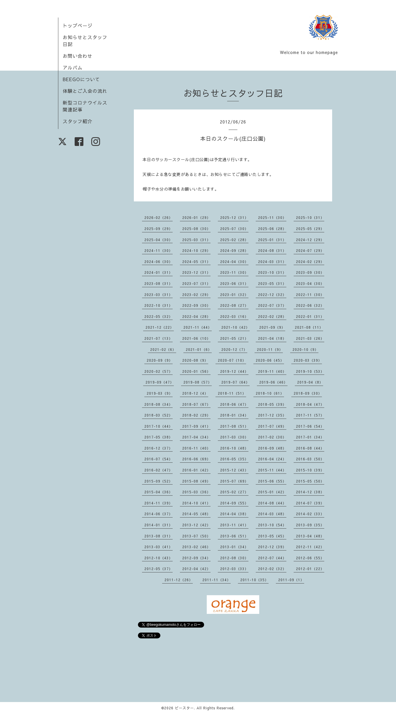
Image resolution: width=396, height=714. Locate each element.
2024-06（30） (158, 261)
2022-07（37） (272, 305)
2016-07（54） (158, 459)
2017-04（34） (196, 437)
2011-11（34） (216, 579)
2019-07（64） (235, 382)
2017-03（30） (234, 437)
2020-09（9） (160, 360)
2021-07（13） (158, 338)
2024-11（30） (158, 250)
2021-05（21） (234, 338)
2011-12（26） (178, 579)
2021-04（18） (272, 338)
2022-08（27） (234, 305)
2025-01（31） (272, 239)
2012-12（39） (272, 546)
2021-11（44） (197, 327)
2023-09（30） (310, 272)
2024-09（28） (234, 250)
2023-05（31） (272, 283)
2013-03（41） (158, 546)
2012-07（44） (272, 557)
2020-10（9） (305, 349)
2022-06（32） (310, 305)
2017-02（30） (272, 437)
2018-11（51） (232, 393)
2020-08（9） (195, 360)
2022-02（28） (272, 316)
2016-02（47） (158, 470)
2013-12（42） (196, 525)
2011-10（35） (254, 579)
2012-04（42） (196, 568)
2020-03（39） (308, 360)
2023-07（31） (196, 283)
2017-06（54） (310, 426)
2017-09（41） (196, 426)
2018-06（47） (234, 404)
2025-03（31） (196, 239)
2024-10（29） (196, 250)
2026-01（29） (196, 217)
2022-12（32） (272, 294)
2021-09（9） (272, 327)
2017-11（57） (310, 415)
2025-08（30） (196, 228)
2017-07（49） (272, 426)
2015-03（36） (196, 492)
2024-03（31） (272, 261)
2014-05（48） (196, 513)
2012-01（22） (310, 568)
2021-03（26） (310, 338)
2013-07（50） (196, 536)
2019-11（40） (272, 371)
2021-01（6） (199, 349)
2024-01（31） (158, 272)
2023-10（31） (272, 272)
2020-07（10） (232, 360)
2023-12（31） (196, 272)
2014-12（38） (310, 492)
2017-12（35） (272, 415)
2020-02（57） (158, 371)
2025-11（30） (272, 217)
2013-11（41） (234, 525)
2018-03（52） (158, 415)
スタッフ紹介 (77, 121)
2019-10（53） (310, 371)
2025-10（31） (310, 217)
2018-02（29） (196, 415)
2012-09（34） (196, 557)
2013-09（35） (310, 525)
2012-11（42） (310, 546)
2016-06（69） (196, 459)
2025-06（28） (272, 228)
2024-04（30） (234, 261)
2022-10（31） (158, 305)
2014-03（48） (272, 513)
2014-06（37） (158, 513)
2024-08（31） (272, 250)
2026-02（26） (158, 217)
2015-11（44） (272, 470)
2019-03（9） (160, 393)
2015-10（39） (310, 470)
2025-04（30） (158, 239)
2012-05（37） (158, 568)
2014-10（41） (196, 503)
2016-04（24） (272, 459)
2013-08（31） (158, 536)
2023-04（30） (310, 283)
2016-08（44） (310, 448)
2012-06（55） (310, 557)
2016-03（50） (310, 459)
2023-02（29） (196, 294)
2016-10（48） (234, 448)
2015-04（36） (158, 492)
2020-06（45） (270, 360)
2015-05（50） (310, 481)
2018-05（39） (272, 404)
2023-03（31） (158, 294)
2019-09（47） (160, 382)
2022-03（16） (234, 316)
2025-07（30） (234, 228)
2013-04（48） (310, 536)
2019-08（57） (197, 382)
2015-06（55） (272, 481)
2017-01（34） (310, 437)
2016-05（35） (234, 459)
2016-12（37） (158, 448)
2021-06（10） (196, 338)
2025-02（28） (234, 239)
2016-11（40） (196, 448)
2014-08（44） (272, 503)
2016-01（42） (196, 470)
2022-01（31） (310, 316)
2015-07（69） (234, 481)
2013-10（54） (272, 525)
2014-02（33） (310, 513)
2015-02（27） (234, 492)
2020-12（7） (234, 349)
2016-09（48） (272, 448)
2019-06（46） (273, 382)
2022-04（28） (196, 316)
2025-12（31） (234, 217)
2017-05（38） (158, 437)
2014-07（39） (310, 503)
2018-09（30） (308, 393)
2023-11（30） (234, 272)
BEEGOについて (81, 79)
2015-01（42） (272, 492)
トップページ (77, 25)
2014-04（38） (234, 513)
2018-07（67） (196, 404)
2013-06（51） (234, 536)
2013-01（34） (234, 546)
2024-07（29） (310, 250)
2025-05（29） (310, 228)
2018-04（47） (310, 404)
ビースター (184, 708)
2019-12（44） (234, 371)
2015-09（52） (158, 481)
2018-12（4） (195, 393)
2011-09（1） (291, 579)
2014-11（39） (158, 503)
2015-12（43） (234, 470)
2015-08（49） (196, 481)
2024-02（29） (310, 261)
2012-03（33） (234, 568)
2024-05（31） (196, 261)
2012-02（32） (272, 568)
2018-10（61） (270, 393)
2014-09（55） (234, 503)
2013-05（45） (272, 536)
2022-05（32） (158, 316)
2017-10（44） (158, 426)
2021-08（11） (309, 327)
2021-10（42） (235, 327)
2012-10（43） (158, 557)
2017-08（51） (234, 426)
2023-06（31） (234, 283)
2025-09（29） (158, 228)
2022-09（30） (196, 305)
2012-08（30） (234, 557)
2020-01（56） (196, 371)
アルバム (73, 67)
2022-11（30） (310, 294)
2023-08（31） (158, 283)
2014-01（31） (158, 525)
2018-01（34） (234, 415)
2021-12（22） (160, 327)
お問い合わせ (77, 56)
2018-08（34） (158, 404)
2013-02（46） (196, 546)
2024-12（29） (310, 239)
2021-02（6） (163, 349)
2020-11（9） (270, 349)
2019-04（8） (310, 382)
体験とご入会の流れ (85, 91)
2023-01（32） (234, 294)
